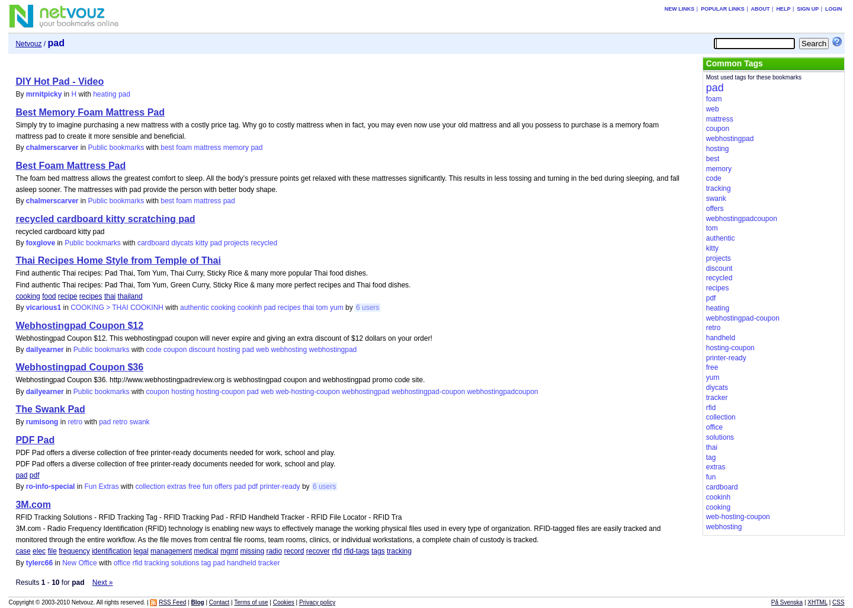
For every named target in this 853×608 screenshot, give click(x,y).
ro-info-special (50, 486)
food (49, 296)
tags (378, 551)
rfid (337, 551)
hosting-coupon (220, 392)
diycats (182, 243)
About (760, 9)
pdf (35, 475)
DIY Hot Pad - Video (59, 81)
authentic (194, 307)
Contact (219, 602)
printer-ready (280, 486)
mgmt (229, 551)
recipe (68, 296)
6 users (367, 307)
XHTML (817, 602)
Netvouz (28, 44)
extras (177, 486)
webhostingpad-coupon (428, 392)
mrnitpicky (44, 94)
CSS (838, 602)
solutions (185, 563)
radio (274, 551)
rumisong (42, 422)
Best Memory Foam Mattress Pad (90, 112)
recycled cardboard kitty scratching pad (105, 219)
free (194, 486)
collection (150, 486)
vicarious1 (43, 307)
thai (110, 296)
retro (75, 422)
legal (140, 551)
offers (223, 486)
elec (39, 551)
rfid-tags (356, 551)
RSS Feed (172, 602)
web (262, 349)
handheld (241, 563)
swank (140, 422)
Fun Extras (101, 486)
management (171, 551)
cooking (27, 296)
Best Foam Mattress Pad (70, 166)
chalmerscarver (52, 147)
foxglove (40, 243)
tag (206, 563)
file (51, 551)
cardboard (153, 243)
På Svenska (787, 602)
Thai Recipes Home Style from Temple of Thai (117, 260)
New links (680, 9)
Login (833, 9)
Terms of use (251, 602)
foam (184, 147)
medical (206, 551)
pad (124, 94)
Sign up (808, 9)
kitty (201, 243)
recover (318, 551)
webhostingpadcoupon (502, 392)
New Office (79, 563)
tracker (269, 563)
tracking (399, 551)
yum (337, 307)
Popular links (723, 9)
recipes (90, 296)
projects (236, 243)
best (167, 147)
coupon (175, 349)
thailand (130, 296)
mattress (207, 147)
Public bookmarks (116, 147)
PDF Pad (34, 440)
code (154, 349)
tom (322, 307)
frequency (74, 551)
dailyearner (45, 349)
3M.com (33, 505)
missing (252, 551)
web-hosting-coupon (307, 392)
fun (208, 486)
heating (104, 94)
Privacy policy (317, 602)
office (122, 563)
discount (202, 349)
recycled (264, 243)
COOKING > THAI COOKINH (116, 307)
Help (783, 9)
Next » (102, 582)
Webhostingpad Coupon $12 (79, 326)
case (22, 551)
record (294, 551)
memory (236, 147)
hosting (228, 349)
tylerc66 (39, 563)
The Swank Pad (50, 409)
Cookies (283, 602)
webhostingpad (333, 349)
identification (112, 551)
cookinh (250, 307)
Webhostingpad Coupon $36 (79, 367)
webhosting (289, 349)
